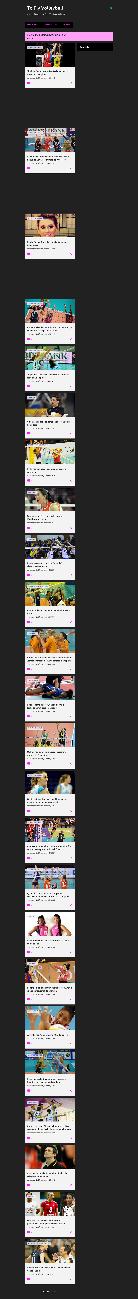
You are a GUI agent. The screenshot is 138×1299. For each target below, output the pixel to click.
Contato (67, 25)
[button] (71, 83)
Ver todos (31, 38)
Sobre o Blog (51, 25)
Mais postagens (49, 1292)
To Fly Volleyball (45, 7)
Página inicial (33, 25)
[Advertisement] (50, 108)
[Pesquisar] (111, 8)
